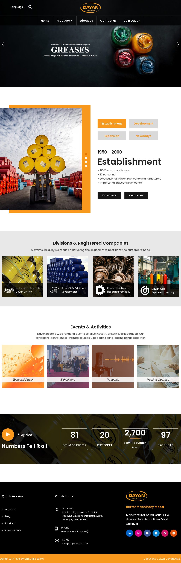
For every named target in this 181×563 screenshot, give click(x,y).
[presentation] (3, 43)
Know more (109, 195)
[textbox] (18, 6)
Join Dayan (132, 21)
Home (45, 21)
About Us (10, 509)
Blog (7, 516)
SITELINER (30, 559)
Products (63, 21)
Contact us (108, 21)
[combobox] (18, 7)
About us (86, 21)
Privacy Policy (13, 530)
